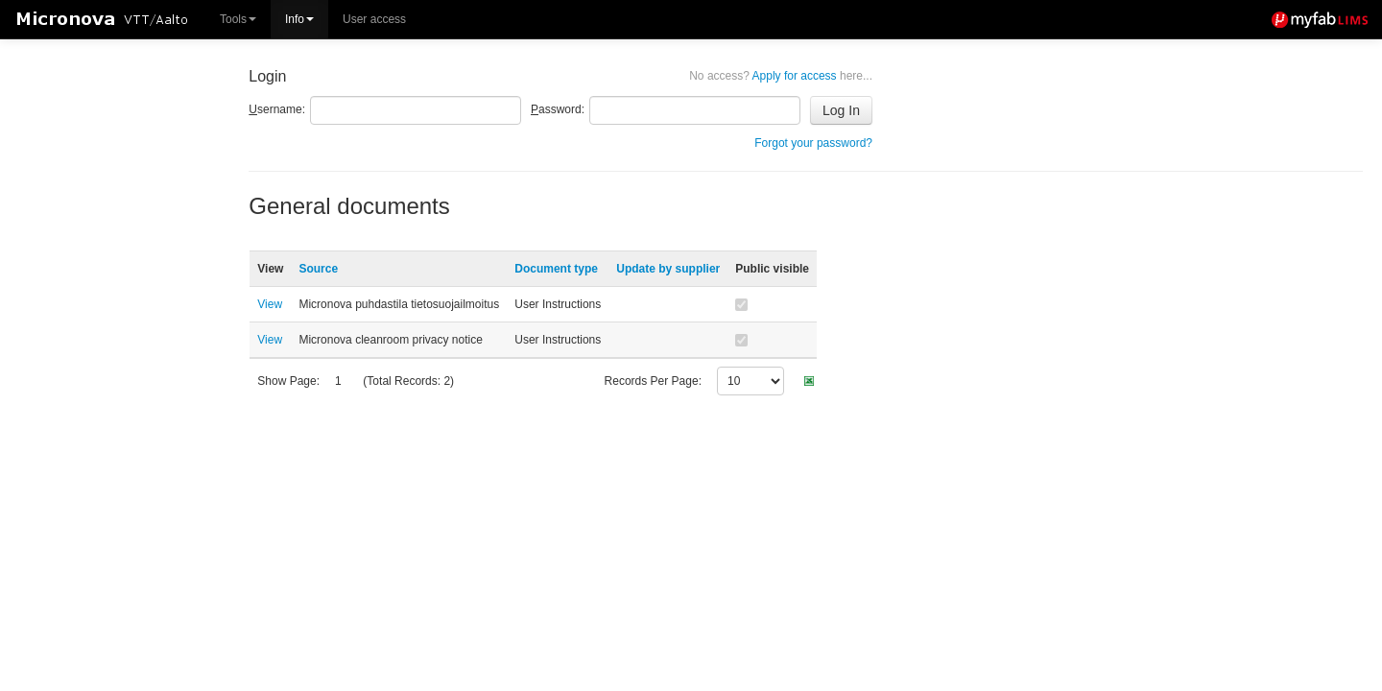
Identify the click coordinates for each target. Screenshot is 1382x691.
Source (318, 268)
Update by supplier (668, 268)
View (269, 304)
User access (374, 19)
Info (299, 19)
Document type (556, 268)
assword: (557, 109)
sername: (277, 109)
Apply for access (780, 76)
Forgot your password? (813, 143)
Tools (238, 19)
